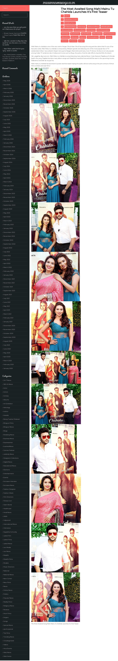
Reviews (6, 610)
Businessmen (8, 442)
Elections (6, 470)
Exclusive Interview (10, 481)
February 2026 (8, 92)
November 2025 (9, 104)
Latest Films (7, 540)
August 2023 (7, 209)
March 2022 (7, 267)
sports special (8, 629)
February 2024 (8, 186)
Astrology (6, 407)
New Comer (7, 578)
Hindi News (7, 512)
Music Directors (8, 567)
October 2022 (8, 240)
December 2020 (9, 325)
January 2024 (8, 189)
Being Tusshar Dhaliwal (11, 419)
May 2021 (6, 306)
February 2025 (8, 139)
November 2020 (9, 329)
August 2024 (7, 162)
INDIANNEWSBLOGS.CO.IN (59, 3)
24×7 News (7, 380)
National (6, 571)
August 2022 (7, 248)
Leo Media (7, 547)
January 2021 (7, 322)
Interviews (7, 528)
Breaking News (70, 23)
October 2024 (8, 154)
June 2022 (7, 255)
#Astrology (81, 26)
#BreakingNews (106, 26)
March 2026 (7, 88)
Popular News (8, 598)
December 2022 (9, 232)
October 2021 (8, 287)
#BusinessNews (67, 30)
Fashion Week (8, 493)
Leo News (6, 551)
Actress (109, 37)
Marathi (6, 555)
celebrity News (8, 454)
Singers (81, 41)
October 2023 (8, 201)
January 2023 (8, 228)
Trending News (8, 637)
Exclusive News (8, 485)
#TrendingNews (93, 37)
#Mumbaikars (97, 34)
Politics (5, 594)
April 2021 (6, 310)
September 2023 (9, 205)
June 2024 (7, 170)
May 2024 (6, 174)
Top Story (6, 633)
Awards (6, 415)
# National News (70, 26)
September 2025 (9, 112)
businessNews (8, 446)
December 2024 (9, 147)
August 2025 (7, 116)
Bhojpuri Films (8, 423)
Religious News (8, 606)
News (5, 586)
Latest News (7, 543)
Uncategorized (8, 641)
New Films (7, 582)
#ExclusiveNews (79, 30)
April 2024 (6, 178)
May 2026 (6, 81)
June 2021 (6, 302)
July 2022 (6, 252)
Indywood (6, 520)
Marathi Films (8, 559)
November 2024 (9, 151)
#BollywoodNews (93, 26)
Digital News (7, 462)
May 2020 (6, 353)
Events (5, 477)
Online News (7, 590)
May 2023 (6, 213)
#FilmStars (65, 34)
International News (10, 524)
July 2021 (6, 298)
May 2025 (6, 127)
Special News (8, 625)
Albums (6, 400)
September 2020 (9, 337)
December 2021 (9, 279)
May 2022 (6, 259)
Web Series (7, 656)
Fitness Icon (7, 501)
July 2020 (6, 345)
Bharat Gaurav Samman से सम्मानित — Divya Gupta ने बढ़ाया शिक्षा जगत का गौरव (14, 35)
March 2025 (7, 135)
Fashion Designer (9, 489)
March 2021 (7, 314)
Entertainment (8, 473)
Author (5, 411)
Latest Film (7, 536)
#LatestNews (86, 34)
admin (67, 16)
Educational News (9, 466)
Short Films (7, 613)
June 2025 (7, 123)
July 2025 (6, 119)
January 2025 (8, 143)
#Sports (82, 37)
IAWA (5, 516)
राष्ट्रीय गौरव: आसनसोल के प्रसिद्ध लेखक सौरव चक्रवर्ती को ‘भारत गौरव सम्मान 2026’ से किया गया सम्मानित (14, 43)
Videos (5, 645)
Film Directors (8, 497)
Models (6, 563)
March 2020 (7, 360)
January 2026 (8, 96)
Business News (8, 438)
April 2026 (6, 84)
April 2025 (6, 131)
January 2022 (8, 275)
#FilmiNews (91, 30)
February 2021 (8, 318)
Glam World (7, 505)
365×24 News (8, 384)
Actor (5, 388)
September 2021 (9, 290)
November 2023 (9, 197)
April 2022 (6, 263)
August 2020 (7, 341)
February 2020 (8, 364)
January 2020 (8, 368)
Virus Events (7, 648)
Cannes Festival (8, 450)
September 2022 (9, 244)
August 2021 (7, 294)
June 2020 (7, 349)
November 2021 (9, 283)
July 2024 (6, 166)
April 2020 (6, 357)
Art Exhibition (8, 404)
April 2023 (6, 217)
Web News (7, 652)
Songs (5, 621)
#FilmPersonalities (103, 30)
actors (102, 37)
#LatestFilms (75, 34)
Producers (73, 41)
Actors (5, 392)
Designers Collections (10, 458)
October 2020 (8, 333)
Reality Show (7, 602)
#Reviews (74, 37)
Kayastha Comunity (10, 532)
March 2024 (7, 182)
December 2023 (9, 193)
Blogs (5, 431)
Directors (65, 41)
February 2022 (8, 271)
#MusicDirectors (109, 34)
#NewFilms (65, 37)
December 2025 (9, 100)
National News (8, 575)
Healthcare (7, 508)
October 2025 (8, 108)
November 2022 (9, 236)
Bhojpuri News (8, 427)
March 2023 (7, 221)
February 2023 (8, 224)
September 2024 (9, 158)
